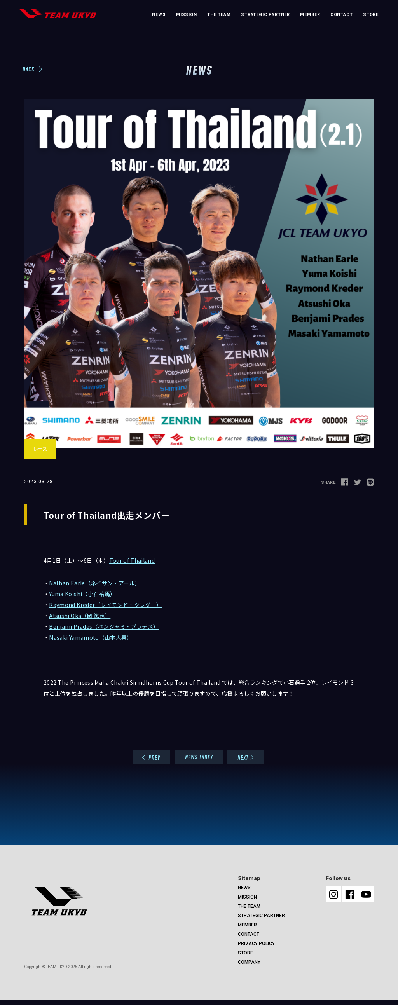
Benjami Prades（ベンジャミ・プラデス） (104, 626)
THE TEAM (219, 14)
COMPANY (249, 962)
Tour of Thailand (132, 560)
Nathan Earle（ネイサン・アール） (94, 583)
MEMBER (310, 14)
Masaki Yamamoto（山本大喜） (90, 637)
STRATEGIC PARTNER (265, 14)
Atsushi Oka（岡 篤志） (79, 615)
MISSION (186, 14)
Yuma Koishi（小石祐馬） (82, 594)
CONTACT (341, 14)
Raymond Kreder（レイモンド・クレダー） (105, 605)
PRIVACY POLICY (256, 943)
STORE (371, 14)
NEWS (159, 14)
